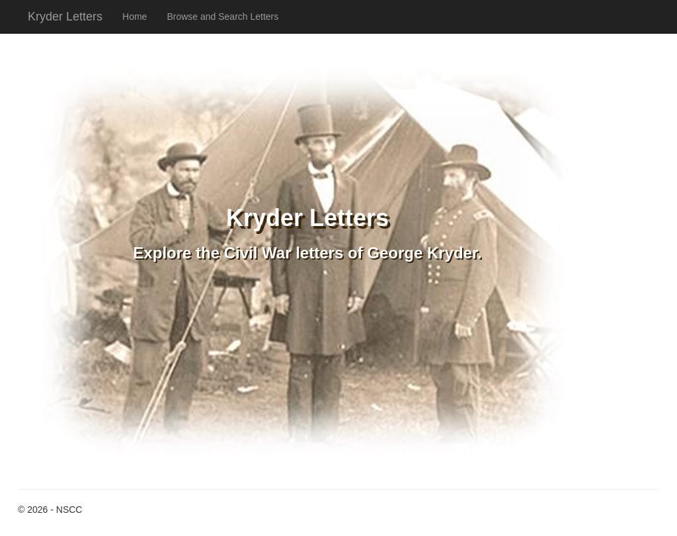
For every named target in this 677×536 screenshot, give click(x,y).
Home (134, 16)
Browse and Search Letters (222, 16)
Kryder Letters (65, 16)
